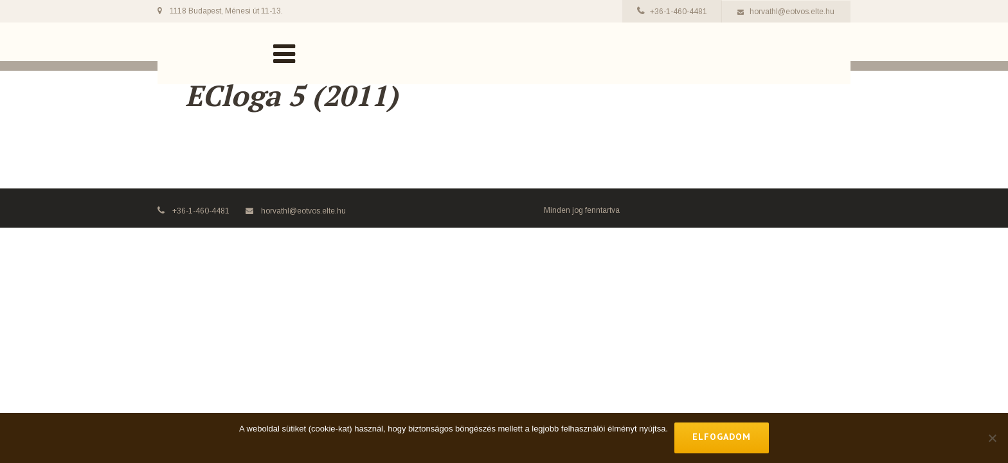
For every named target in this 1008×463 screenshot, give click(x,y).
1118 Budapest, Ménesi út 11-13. (226, 10)
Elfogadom (721, 436)
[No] (992, 437)
